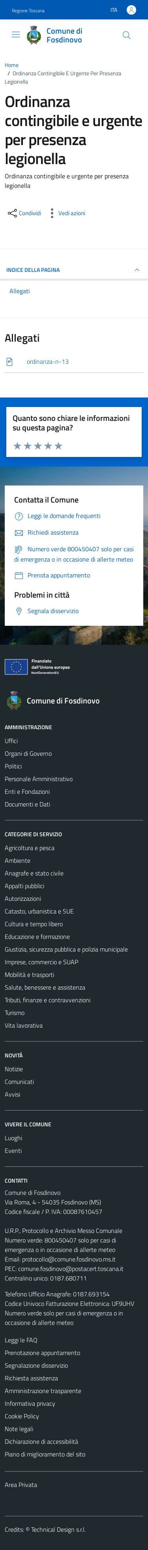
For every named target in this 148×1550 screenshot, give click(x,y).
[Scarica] (74, 361)
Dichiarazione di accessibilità (41, 1441)
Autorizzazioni (23, 898)
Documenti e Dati (27, 804)
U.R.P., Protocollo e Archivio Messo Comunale (63, 1230)
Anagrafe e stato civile (34, 873)
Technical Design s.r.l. (58, 1529)
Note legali (19, 1428)
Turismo (14, 1012)
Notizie (14, 1069)
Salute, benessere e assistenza (45, 987)
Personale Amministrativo (39, 779)
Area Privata (21, 1484)
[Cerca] (126, 35)
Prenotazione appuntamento (42, 1352)
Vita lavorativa (24, 1025)
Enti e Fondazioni (27, 791)
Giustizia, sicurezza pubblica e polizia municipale (66, 949)
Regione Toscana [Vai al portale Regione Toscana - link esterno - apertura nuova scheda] (28, 10)
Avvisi (12, 1094)
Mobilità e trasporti (29, 974)
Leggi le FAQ (21, 1340)
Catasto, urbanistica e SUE (39, 911)
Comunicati (19, 1081)
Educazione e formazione (37, 936)
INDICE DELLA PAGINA (74, 270)
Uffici (11, 740)
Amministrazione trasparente (43, 1390)
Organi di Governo (28, 753)
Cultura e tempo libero (34, 924)
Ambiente (17, 860)
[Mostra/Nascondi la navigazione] (16, 34)
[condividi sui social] (24, 213)
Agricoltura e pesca (29, 847)
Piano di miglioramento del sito (45, 1454)
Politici (13, 766)
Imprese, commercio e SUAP (41, 962)
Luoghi (13, 1138)
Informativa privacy (30, 1403)
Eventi (13, 1150)
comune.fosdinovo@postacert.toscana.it (71, 1268)
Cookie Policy (22, 1416)
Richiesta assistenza (31, 1378)
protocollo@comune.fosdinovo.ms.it (69, 1259)
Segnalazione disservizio (36, 1365)
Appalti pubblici (24, 886)
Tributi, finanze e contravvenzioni (47, 1000)
